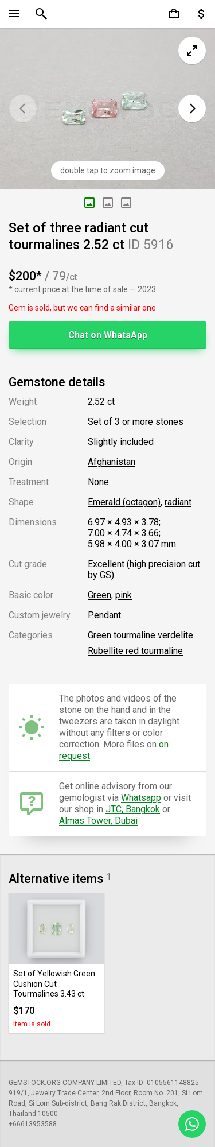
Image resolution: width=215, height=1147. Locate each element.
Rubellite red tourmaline (135, 650)
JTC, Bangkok (132, 809)
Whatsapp (141, 797)
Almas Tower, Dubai (98, 820)
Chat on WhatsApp (107, 335)
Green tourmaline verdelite (140, 635)
